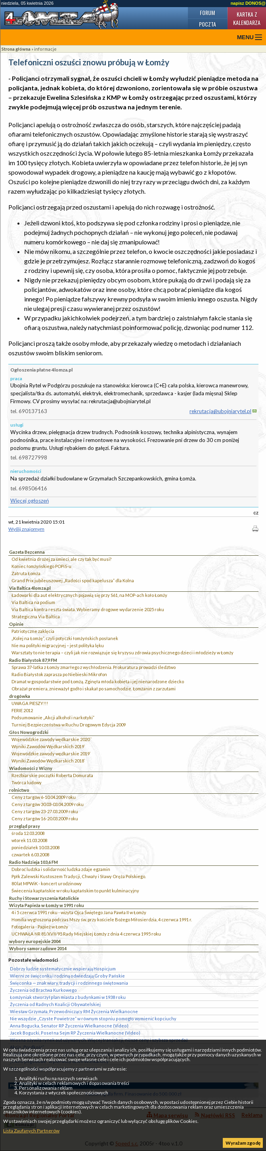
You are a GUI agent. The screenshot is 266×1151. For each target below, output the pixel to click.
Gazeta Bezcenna (27, 552)
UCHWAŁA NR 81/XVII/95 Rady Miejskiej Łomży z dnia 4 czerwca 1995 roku (86, 933)
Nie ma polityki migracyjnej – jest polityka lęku (57, 645)
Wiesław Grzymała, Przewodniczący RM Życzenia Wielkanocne (74, 1011)
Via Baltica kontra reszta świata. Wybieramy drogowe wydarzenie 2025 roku (87, 609)
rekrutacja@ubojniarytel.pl (220, 411)
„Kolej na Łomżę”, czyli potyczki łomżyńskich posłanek (64, 638)
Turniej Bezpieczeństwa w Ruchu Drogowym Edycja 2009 (68, 724)
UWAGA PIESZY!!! (29, 703)
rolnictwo (19, 790)
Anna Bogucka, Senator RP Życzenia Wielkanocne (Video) (69, 1025)
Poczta (207, 24)
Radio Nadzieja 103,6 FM (33, 862)
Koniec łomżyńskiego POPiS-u (41, 566)
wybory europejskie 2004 (35, 941)
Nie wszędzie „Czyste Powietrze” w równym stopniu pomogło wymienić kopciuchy (93, 1018)
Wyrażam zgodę (243, 1143)
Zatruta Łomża (25, 573)
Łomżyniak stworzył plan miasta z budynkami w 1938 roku (68, 997)
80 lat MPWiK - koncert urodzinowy (46, 883)
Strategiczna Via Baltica (35, 616)
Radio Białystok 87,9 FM (33, 660)
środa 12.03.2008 (27, 833)
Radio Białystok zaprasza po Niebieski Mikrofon (59, 674)
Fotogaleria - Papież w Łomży (39, 926)
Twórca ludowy (26, 782)
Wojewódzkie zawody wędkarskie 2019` (51, 753)
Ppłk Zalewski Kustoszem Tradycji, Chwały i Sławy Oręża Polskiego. (78, 876)
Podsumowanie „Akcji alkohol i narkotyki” (52, 717)
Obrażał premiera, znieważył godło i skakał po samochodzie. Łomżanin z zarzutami (93, 688)
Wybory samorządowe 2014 (38, 948)
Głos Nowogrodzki (28, 732)
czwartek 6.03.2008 (30, 854)
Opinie (16, 624)
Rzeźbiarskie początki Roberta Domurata (52, 775)
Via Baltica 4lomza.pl (30, 588)
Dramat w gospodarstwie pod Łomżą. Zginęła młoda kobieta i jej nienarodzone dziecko (97, 681)
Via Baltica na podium (33, 602)
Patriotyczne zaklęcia (32, 631)
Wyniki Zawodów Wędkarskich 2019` (48, 746)
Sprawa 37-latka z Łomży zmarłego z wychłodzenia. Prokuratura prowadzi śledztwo (93, 667)
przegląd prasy (24, 826)
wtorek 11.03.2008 (29, 840)
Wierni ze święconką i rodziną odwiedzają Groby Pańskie (67, 975)
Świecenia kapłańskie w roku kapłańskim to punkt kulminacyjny (75, 890)
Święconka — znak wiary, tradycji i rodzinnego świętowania (69, 982)
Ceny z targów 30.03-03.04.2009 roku (47, 804)
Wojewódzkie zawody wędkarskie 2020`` (51, 739)
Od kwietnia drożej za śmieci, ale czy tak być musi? (61, 559)
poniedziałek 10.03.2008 (35, 847)
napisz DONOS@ (248, 3)
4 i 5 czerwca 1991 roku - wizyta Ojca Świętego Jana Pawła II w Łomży (78, 912)
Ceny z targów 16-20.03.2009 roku (44, 818)
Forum (207, 12)
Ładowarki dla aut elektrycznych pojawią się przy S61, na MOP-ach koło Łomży (89, 595)
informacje (45, 48)
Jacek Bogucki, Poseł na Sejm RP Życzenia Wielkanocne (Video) (75, 1032)
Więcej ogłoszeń (29, 500)
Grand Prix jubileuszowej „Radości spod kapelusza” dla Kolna (72, 580)
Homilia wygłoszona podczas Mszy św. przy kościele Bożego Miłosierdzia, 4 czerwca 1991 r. (101, 919)
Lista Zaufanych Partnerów (31, 1131)
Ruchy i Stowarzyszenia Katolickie (44, 898)
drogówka (19, 696)
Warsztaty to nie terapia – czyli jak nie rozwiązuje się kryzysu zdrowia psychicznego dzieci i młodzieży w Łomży (122, 652)
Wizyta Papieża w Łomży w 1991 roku (46, 905)
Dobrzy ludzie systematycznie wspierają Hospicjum (63, 968)
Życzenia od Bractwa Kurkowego (43, 990)
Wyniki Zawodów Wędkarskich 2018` (48, 760)
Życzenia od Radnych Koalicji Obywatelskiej (55, 1004)
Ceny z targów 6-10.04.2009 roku (43, 797)
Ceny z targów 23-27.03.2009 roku (44, 811)
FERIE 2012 (22, 710)
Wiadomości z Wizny (30, 768)
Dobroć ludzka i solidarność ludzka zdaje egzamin (60, 869)
